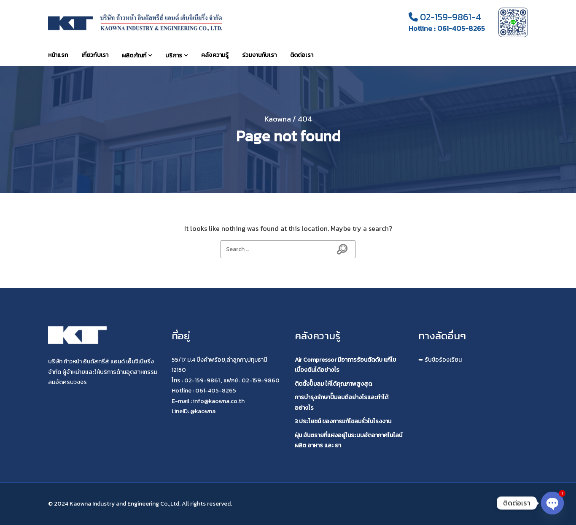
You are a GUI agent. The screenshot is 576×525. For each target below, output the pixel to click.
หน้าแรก (58, 55)
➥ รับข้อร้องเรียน (440, 359)
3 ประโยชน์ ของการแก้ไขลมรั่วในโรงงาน (343, 421)
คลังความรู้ (215, 55)
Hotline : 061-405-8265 (447, 28)
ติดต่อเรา (301, 55)
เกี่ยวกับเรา (94, 55)
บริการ (173, 55)
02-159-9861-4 (445, 17)
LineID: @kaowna (193, 411)
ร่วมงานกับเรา (259, 55)
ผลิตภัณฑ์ (134, 55)
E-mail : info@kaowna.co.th (208, 401)
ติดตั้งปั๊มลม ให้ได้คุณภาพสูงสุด (333, 383)
